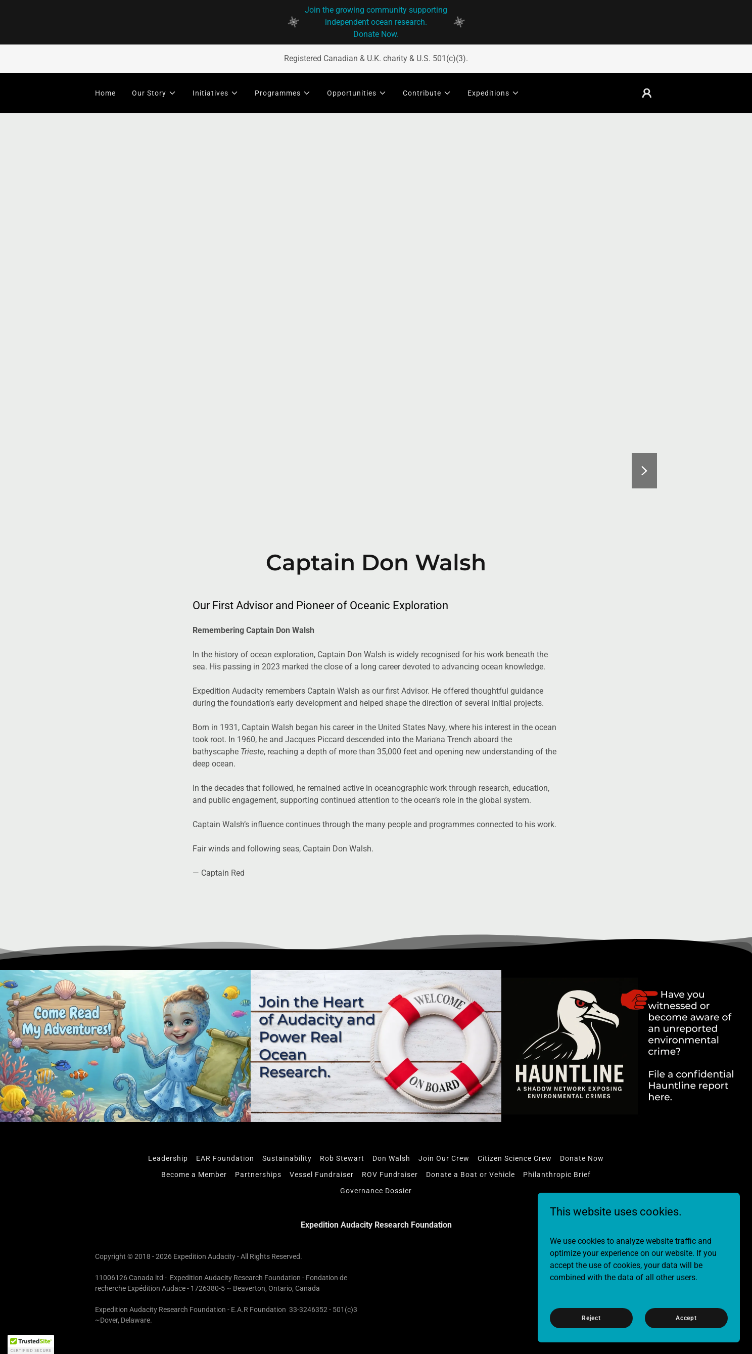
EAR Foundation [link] (225, 1158)
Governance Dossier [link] (376, 1191)
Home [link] (105, 93)
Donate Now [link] (582, 1158)
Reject (591, 1317)
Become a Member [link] (194, 1174)
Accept (686, 1317)
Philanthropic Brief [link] (557, 1174)
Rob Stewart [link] (342, 1158)
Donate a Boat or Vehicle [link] (470, 1174)
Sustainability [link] (287, 1158)
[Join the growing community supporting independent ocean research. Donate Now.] (376, 22)
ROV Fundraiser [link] (390, 1174)
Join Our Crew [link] (443, 1158)
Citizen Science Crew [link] (515, 1158)
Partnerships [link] (258, 1174)
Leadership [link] (168, 1158)
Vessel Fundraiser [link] (322, 1174)
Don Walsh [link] (391, 1158)
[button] (154, 93)
